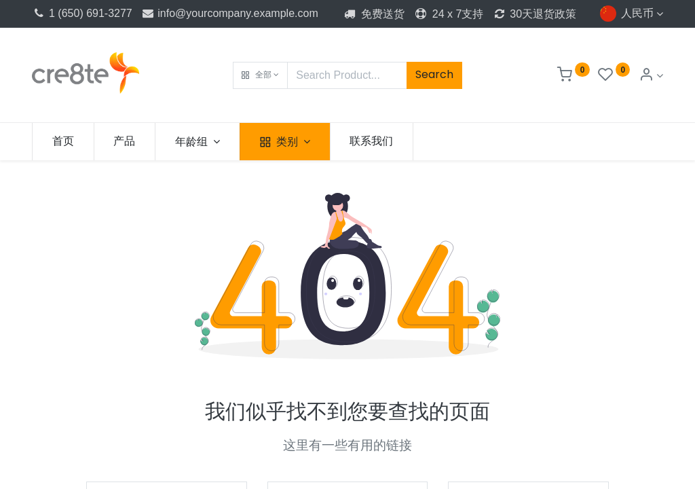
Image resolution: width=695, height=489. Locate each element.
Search (434, 74)
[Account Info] (651, 76)
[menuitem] (63, 141)
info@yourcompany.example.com (229, 13)
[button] (260, 75)
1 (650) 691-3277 (82, 13)
